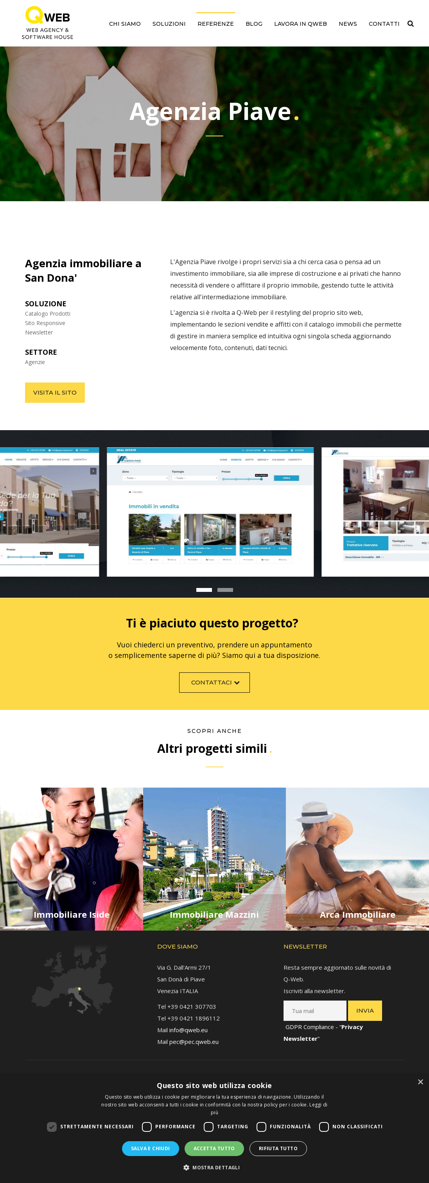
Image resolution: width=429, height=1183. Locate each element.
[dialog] (214, 1128)
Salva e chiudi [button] (150, 1148)
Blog (254, 23)
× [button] (420, 1082)
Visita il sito (55, 392)
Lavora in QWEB (300, 23)
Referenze (215, 23)
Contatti (384, 23)
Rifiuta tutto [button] (278, 1148)
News (348, 23)
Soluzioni (169, 23)
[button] (214, 1168)
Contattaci (216, 688)
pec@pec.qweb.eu (194, 1035)
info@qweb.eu (188, 1024)
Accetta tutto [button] (214, 1148)
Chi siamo (125, 23)
